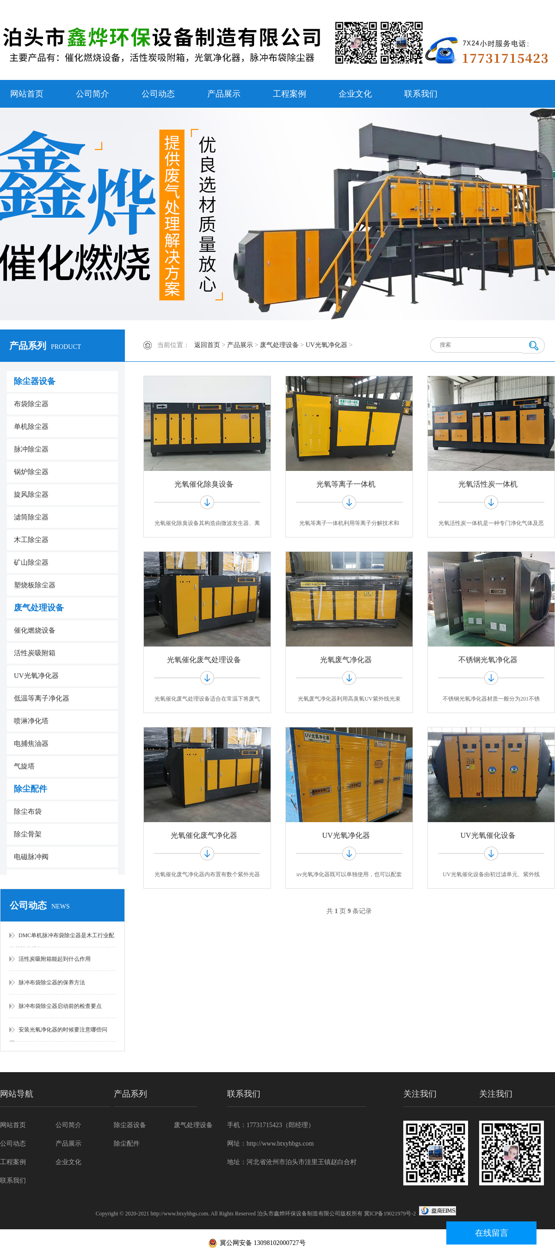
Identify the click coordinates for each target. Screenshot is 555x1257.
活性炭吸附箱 (35, 653)
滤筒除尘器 (31, 517)
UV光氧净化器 (36, 675)
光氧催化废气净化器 (204, 835)
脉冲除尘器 (31, 449)
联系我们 (421, 93)
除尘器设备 (35, 381)
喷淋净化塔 (31, 721)
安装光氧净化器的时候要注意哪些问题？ (58, 1034)
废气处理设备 (39, 607)
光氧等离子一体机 (346, 484)
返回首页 (207, 345)
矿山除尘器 (31, 562)
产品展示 (223, 93)
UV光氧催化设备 (487, 835)
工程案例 (289, 93)
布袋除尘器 (31, 404)
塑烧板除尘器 (35, 585)
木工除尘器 (31, 539)
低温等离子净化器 (41, 698)
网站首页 (26, 93)
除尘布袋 (28, 811)
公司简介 (92, 93)
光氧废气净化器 (346, 660)
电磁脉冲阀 (31, 856)
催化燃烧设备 (35, 630)
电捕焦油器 (31, 743)
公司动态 (158, 93)
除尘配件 (30, 788)
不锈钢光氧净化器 (488, 660)
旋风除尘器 (31, 494)
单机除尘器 (31, 426)
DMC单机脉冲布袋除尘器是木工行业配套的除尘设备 (61, 939)
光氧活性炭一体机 (488, 484)
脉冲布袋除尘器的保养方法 (51, 982)
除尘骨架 (28, 834)
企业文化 (355, 93)
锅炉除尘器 (31, 472)
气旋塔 (24, 766)
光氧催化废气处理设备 (204, 660)
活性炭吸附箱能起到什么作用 (54, 959)
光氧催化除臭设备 (204, 484)
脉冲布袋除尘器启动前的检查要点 (60, 1006)
